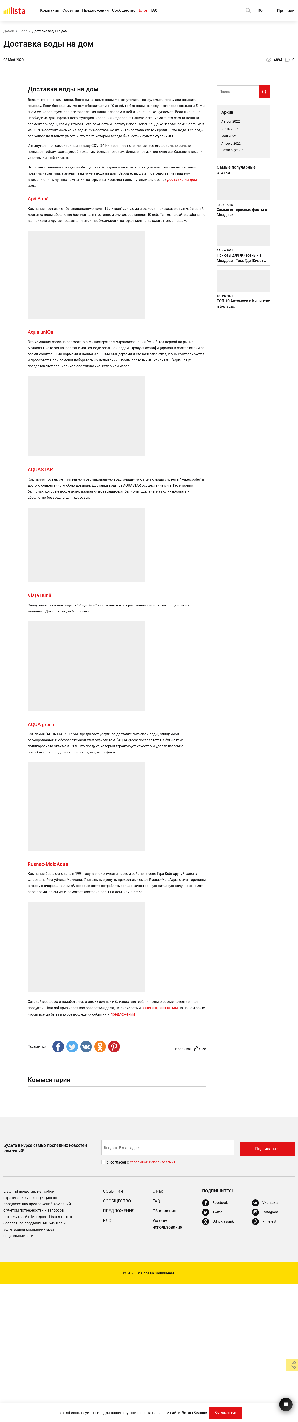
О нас (158, 1329)
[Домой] (14, 10)
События (73, 10)
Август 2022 (230, 237)
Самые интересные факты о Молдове (242, 336)
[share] (292, 1365)
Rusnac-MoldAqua (50, 1000)
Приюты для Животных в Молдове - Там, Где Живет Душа (240, 390)
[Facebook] (215, 1340)
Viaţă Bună (42, 730)
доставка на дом (190, 305)
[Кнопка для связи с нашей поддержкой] (285, 1403)
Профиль (286, 10)
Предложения (101, 10)
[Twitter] (213, 1349)
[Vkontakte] (265, 1340)
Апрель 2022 (231, 259)
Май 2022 (228, 252)
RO (260, 10)
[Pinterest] (264, 1359)
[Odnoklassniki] (219, 1359)
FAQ (166, 10)
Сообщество (131, 10)
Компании (50, 10)
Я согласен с (118, 1300)
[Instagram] (265, 1349)
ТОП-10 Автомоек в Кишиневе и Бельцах (243, 443)
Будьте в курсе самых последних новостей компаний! (45, 1286)
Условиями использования (153, 1300)
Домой (8, 31)
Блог (153, 10)
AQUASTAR (44, 603)
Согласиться (227, 1412)
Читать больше (192, 1412)
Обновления (166, 1348)
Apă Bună (39, 324)
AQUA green (43, 860)
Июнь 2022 (229, 244)
